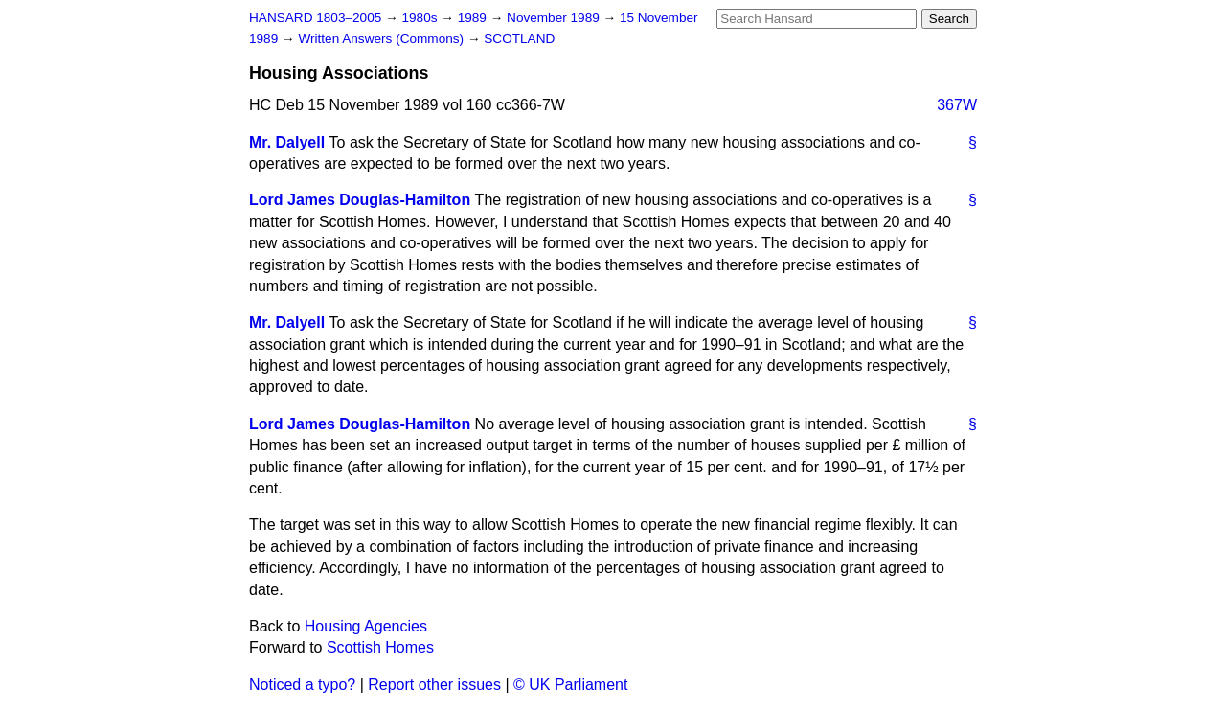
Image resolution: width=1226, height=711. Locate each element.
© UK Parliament (570, 685)
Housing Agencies (366, 626)
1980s (421, 18)
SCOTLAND (519, 39)
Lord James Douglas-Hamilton (359, 200)
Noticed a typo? (302, 685)
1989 (474, 18)
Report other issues (434, 685)
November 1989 (555, 18)
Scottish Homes (380, 647)
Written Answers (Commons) (382, 39)
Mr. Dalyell (287, 142)
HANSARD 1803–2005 (315, 18)
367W (957, 105)
